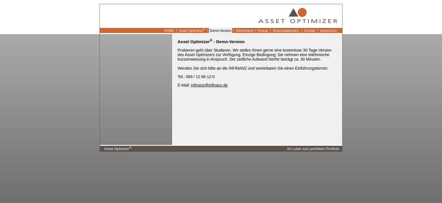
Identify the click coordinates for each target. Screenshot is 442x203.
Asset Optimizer (192, 30)
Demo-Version (220, 31)
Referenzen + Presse (252, 31)
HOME (168, 31)
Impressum (328, 31)
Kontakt (309, 31)
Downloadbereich (286, 31)
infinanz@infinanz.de (209, 85)
